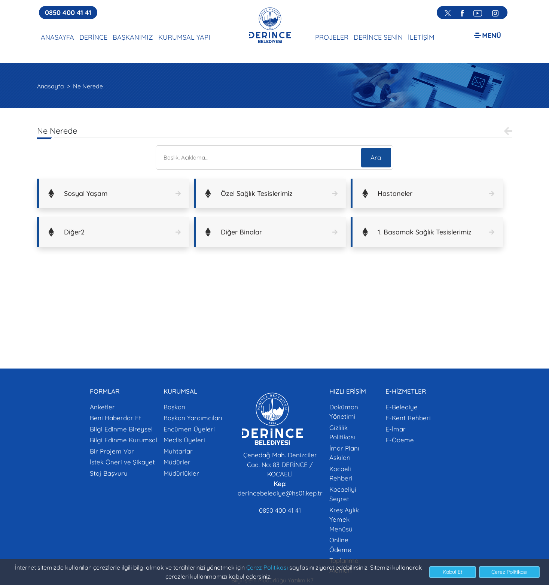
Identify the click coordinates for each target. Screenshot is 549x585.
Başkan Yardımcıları (193, 418)
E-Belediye (401, 407)
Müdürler (177, 462)
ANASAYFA (57, 37)
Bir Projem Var (112, 451)
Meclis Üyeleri (184, 440)
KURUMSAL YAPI (184, 37)
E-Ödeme (399, 440)
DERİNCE (93, 37)
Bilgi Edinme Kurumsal (123, 440)
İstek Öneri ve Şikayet (122, 462)
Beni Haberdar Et (115, 418)
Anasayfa (50, 86)
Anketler (102, 407)
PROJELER (331, 37)
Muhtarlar (178, 451)
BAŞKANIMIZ (133, 37)
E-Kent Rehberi (408, 418)
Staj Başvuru (109, 473)
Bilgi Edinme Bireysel (121, 429)
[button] (487, 35)
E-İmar (395, 429)
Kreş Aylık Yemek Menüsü (344, 519)
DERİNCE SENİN (378, 37)
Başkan (174, 407)
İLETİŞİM (421, 37)
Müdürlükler (181, 473)
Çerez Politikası (267, 567)
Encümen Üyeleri (189, 429)
